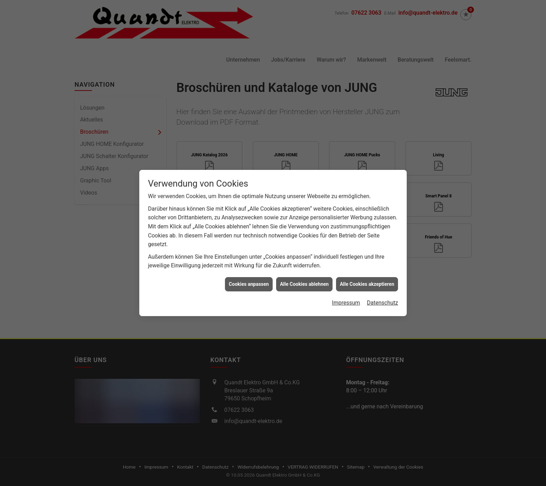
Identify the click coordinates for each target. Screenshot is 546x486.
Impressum (346, 300)
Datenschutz (382, 300)
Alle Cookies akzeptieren (367, 281)
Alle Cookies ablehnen (304, 281)
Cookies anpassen (249, 281)
